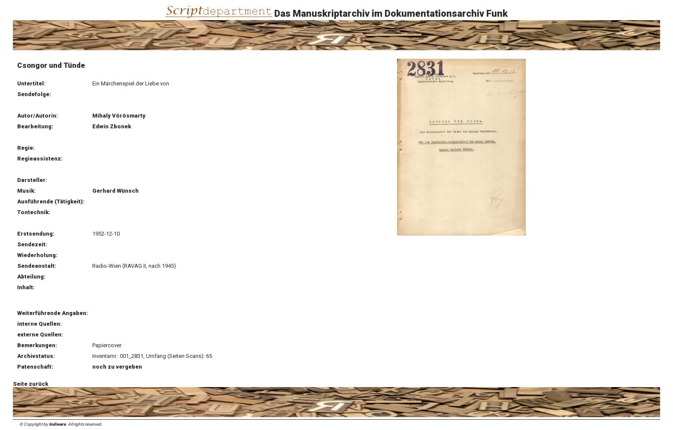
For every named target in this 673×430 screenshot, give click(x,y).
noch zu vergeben (117, 366)
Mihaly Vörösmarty (119, 115)
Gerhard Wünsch (115, 191)
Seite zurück (30, 384)
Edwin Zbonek (111, 126)
